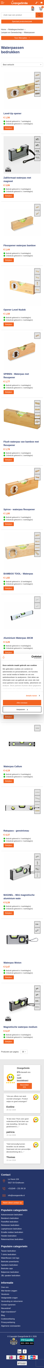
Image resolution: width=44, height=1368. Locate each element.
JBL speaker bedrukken (10, 1276)
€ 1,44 (7, 249)
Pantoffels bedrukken (9, 1222)
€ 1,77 (7, 381)
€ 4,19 (7, 770)
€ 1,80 (7, 513)
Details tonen (31, 696)
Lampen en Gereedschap (11, 32)
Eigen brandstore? (8, 1312)
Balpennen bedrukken (10, 1272)
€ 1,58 (7, 313)
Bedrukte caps (7, 1268)
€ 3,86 (7, 185)
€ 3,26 (7, 642)
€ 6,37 (7, 1031)
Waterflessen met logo (10, 1258)
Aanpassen (22, 709)
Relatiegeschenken (16, 29)
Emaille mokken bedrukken (12, 1232)
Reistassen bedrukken (10, 1225)
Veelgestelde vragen (9, 1298)
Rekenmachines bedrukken (12, 1239)
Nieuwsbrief (6, 1308)
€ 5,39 (7, 902)
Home (3, 29)
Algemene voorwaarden (10, 1326)
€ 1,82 (7, 577)
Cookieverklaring (8, 1319)
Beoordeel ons (24, 1086)
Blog (3, 1315)
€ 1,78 (7, 449)
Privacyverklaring (8, 1322)
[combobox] (18, 15)
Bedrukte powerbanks (10, 1262)
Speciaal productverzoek (22, 21)
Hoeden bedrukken (9, 1236)
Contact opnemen (8, 1305)
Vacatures (5, 1294)
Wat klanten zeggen (9, 1291)
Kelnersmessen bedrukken (12, 1215)
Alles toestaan (22, 703)
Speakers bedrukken (9, 1265)
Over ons (5, 1287)
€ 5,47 (7, 966)
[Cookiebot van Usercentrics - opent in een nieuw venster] (31, 657)
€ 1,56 (7, 117)
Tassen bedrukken (8, 1251)
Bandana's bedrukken (10, 1218)
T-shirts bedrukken (8, 1254)
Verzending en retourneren (12, 1301)
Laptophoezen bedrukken (11, 1229)
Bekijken (8, 128)
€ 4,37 (7, 834)
